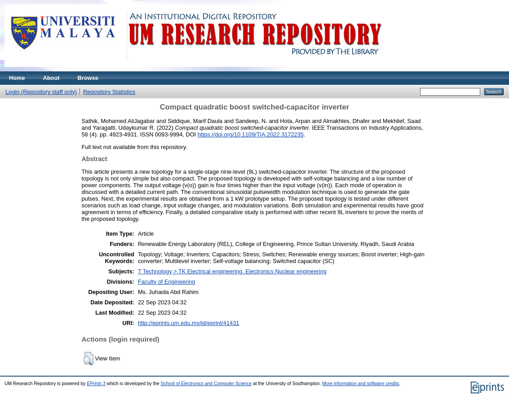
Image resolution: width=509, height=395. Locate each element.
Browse (88, 78)
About (51, 78)
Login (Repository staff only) (41, 91)
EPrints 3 (96, 383)
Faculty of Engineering (166, 281)
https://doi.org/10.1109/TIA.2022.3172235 (251, 134)
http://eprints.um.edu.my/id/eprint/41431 (188, 323)
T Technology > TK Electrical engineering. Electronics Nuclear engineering (232, 271)
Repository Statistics (109, 91)
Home (17, 78)
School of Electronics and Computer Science (206, 383)
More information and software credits (360, 383)
